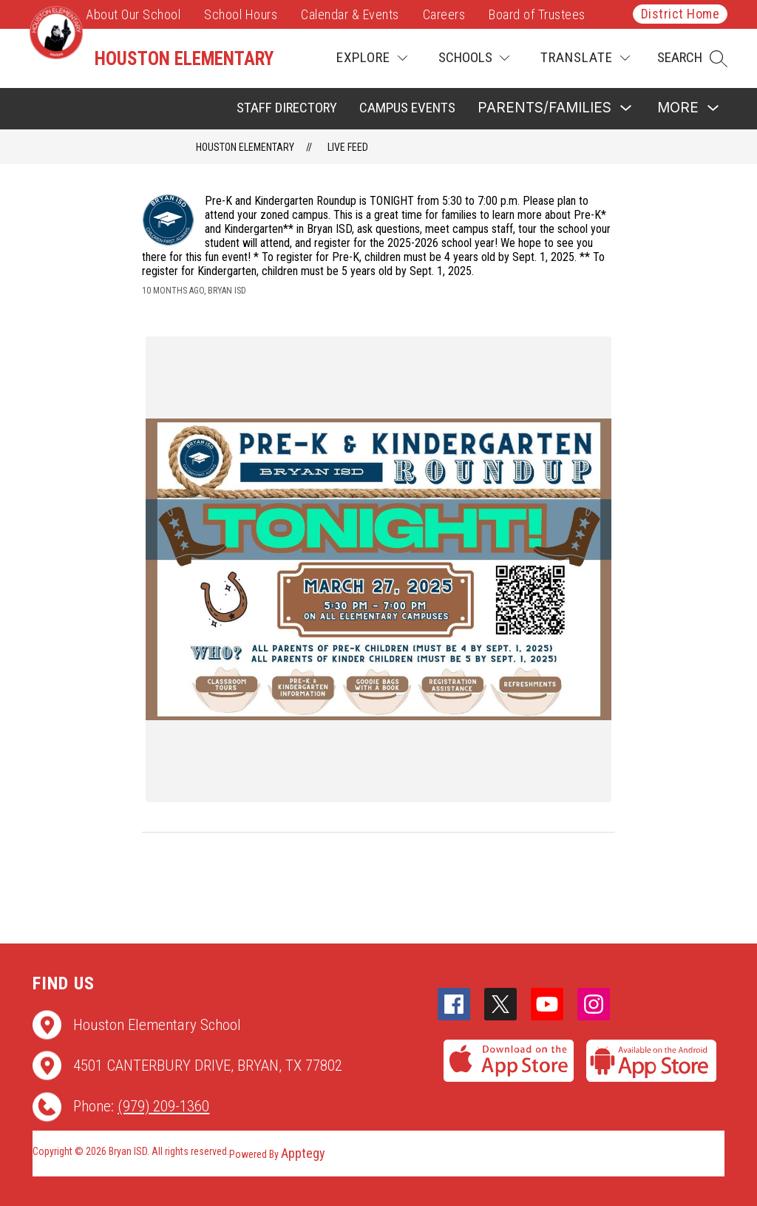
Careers (444, 14)
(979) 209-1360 (163, 1106)
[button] (692, 58)
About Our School (133, 14)
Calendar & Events (350, 14)
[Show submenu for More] (678, 108)
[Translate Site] (585, 58)
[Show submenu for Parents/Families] (544, 108)
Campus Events (407, 107)
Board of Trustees (537, 14)
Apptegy (303, 1153)
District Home (680, 13)
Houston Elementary (245, 147)
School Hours (240, 14)
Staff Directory (287, 107)
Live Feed (347, 147)
